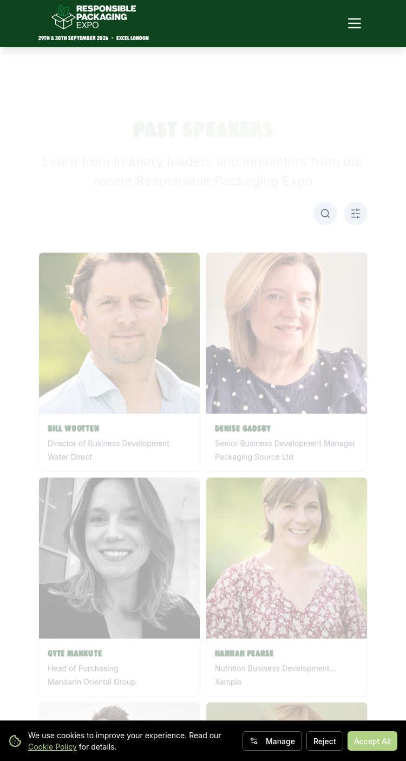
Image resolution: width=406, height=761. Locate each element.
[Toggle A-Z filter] (356, 213)
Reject (324, 741)
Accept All (372, 741)
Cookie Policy (52, 746)
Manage (272, 741)
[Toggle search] (325, 213)
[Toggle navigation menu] (355, 23)
